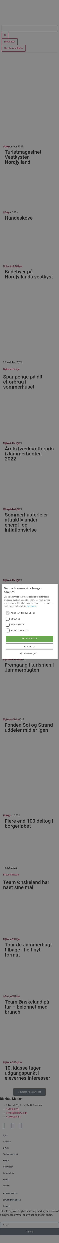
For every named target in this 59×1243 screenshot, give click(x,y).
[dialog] (29, 621)
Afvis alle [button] (29, 646)
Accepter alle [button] (29, 638)
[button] (29, 653)
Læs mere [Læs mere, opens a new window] (31, 606)
